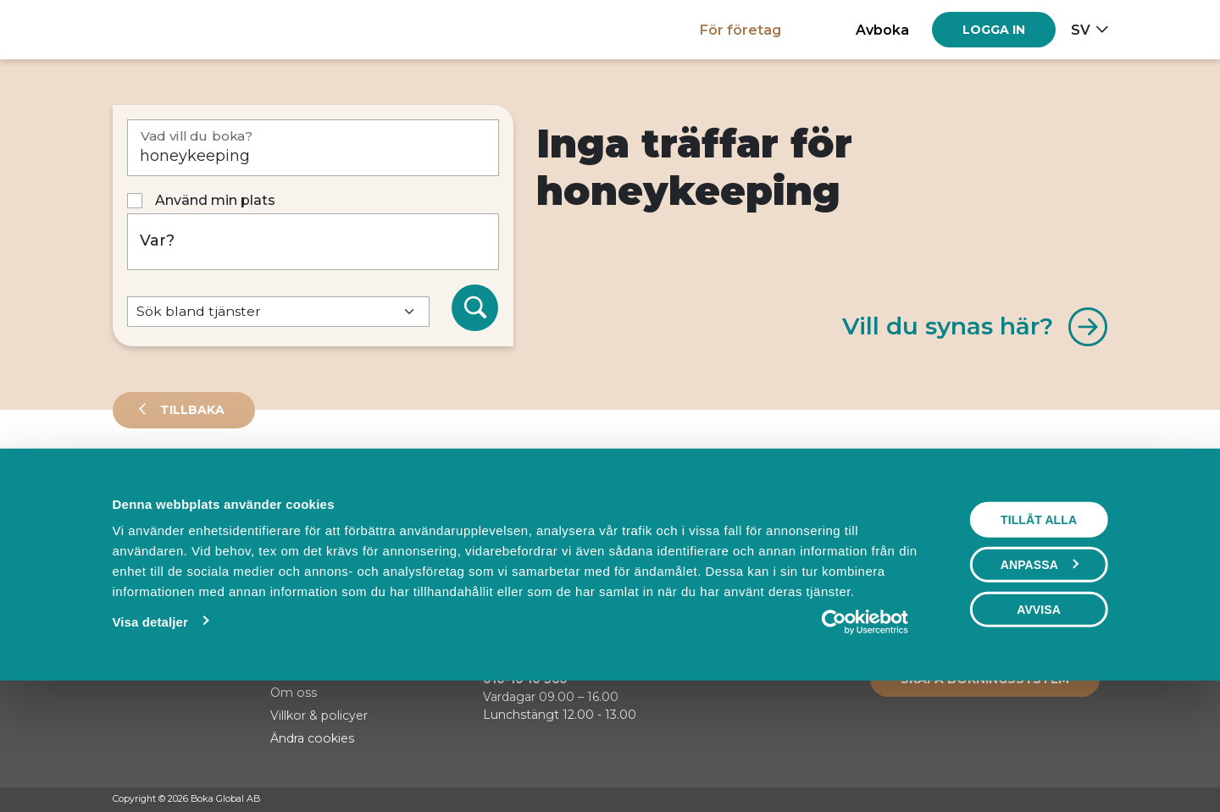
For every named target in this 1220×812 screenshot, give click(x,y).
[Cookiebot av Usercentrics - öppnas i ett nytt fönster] (865, 738)
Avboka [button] (882, 29)
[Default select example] (278, 312)
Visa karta (1039, 543)
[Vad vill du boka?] (313, 147)
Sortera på (154, 542)
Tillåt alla (1039, 636)
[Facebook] (1035, 800)
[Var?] (313, 241)
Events (290, 486)
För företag (740, 29)
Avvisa (1039, 725)
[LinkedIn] (1099, 800)
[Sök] (475, 308)
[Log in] (994, 29)
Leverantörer (180, 486)
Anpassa (1040, 681)
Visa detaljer (149, 738)
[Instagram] (1067, 800)
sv (1080, 29)
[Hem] (171, 29)
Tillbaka (191, 409)
